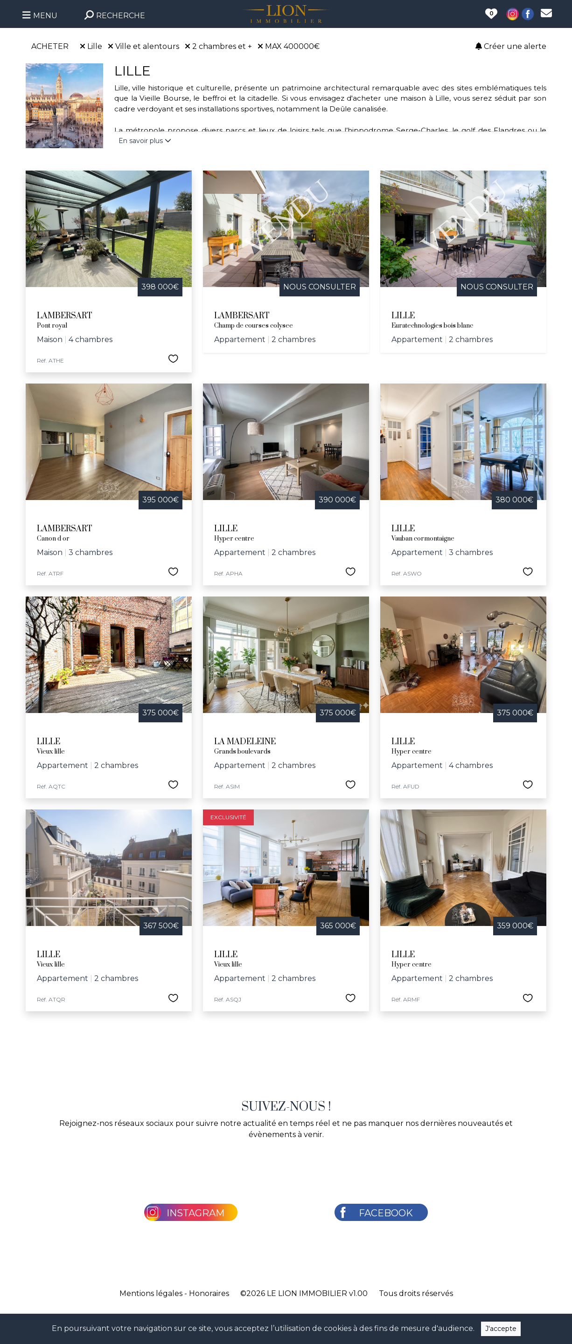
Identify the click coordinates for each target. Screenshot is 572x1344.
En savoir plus (145, 141)
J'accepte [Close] (500, 1328)
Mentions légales (150, 1293)
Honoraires (209, 1293)
